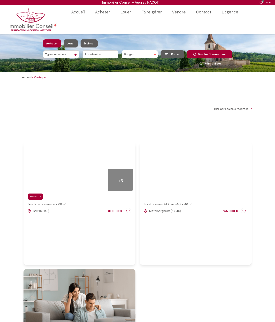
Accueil (27, 77)
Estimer (89, 43)
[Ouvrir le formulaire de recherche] (172, 54)
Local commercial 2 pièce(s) (168, 204)
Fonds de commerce (47, 204)
